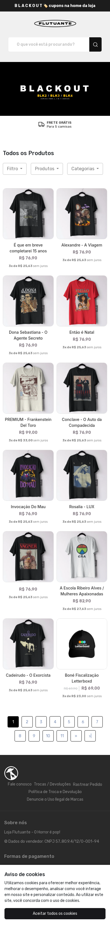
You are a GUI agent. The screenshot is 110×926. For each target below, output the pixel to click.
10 (48, 736)
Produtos (45, 168)
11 (62, 736)
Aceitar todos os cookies (55, 913)
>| (90, 736)
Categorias (83, 168)
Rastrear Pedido (87, 784)
